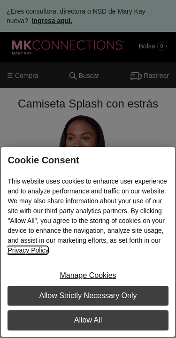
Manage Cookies (88, 275)
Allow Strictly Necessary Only (88, 296)
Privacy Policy (28, 250)
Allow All (88, 320)
